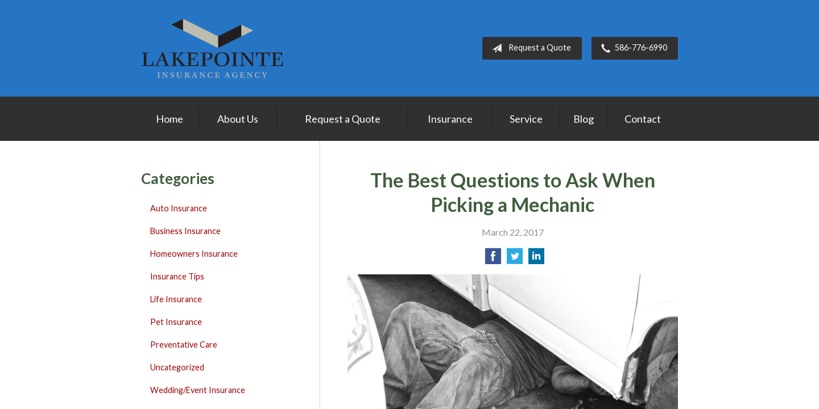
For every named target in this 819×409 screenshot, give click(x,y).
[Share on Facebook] (493, 259)
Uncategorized (177, 367)
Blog (583, 118)
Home (169, 118)
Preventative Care (183, 344)
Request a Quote (529, 48)
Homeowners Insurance (194, 253)
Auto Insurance (178, 208)
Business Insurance (185, 231)
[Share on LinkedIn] (536, 259)
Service (526, 118)
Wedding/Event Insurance (197, 390)
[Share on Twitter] (515, 259)
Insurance (450, 118)
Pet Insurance (176, 322)
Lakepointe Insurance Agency (212, 48)
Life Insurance (176, 299)
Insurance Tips (177, 276)
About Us (237, 118)
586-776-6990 (632, 48)
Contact (642, 118)
